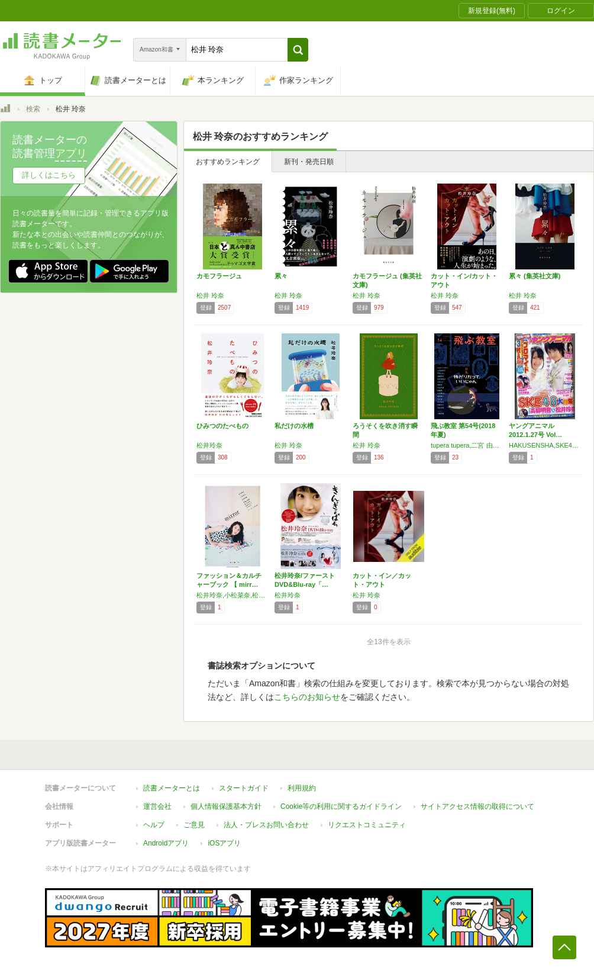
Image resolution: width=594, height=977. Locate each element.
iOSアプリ (224, 843)
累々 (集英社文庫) (534, 275)
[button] (298, 50)
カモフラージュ (219, 275)
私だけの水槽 (294, 425)
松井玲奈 (209, 445)
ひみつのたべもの (222, 425)
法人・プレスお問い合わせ (266, 824)
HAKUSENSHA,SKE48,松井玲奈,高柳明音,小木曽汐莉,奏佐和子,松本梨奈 (545, 445)
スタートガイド (244, 788)
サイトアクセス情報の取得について (477, 806)
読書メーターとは (171, 788)
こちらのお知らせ (307, 697)
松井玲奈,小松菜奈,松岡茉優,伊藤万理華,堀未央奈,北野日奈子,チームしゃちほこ (232, 595)
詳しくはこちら (49, 175)
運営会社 (157, 806)
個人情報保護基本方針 (226, 806)
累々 (281, 275)
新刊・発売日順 (309, 162)
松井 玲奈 (210, 295)
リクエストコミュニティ (367, 824)
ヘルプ (153, 824)
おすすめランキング (228, 162)
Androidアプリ (166, 843)
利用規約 (302, 788)
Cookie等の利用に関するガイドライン (341, 806)
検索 (33, 109)
